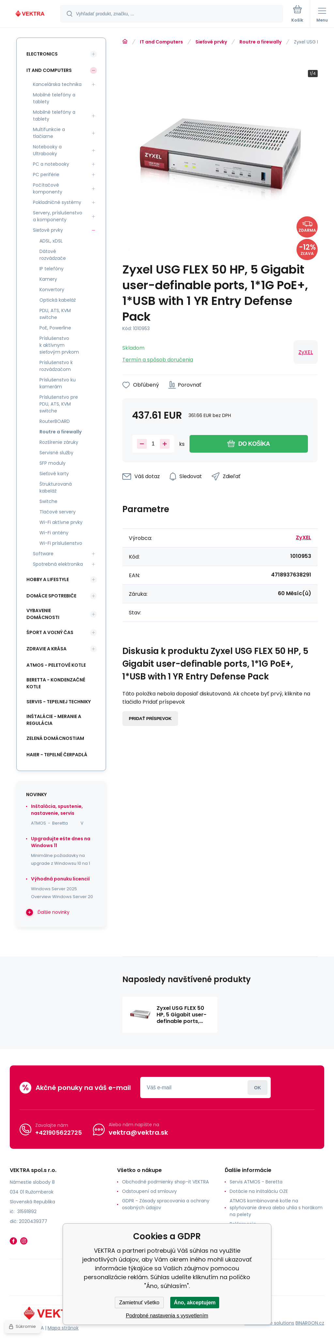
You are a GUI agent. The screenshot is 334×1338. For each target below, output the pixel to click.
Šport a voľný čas (49, 632)
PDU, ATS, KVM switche (55, 314)
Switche (48, 501)
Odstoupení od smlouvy (149, 1191)
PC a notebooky (51, 164)
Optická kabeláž (57, 300)
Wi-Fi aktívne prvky (61, 522)
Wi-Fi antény (53, 532)
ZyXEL (305, 352)
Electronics (42, 54)
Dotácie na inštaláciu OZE (259, 1191)
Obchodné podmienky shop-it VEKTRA (165, 1182)
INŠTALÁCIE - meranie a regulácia (53, 720)
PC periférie (46, 174)
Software (43, 553)
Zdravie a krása (46, 648)
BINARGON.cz (310, 1323)
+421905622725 (58, 1133)
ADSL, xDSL (51, 241)
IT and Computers (161, 42)
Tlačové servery (57, 512)
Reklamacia (243, 1224)
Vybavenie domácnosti (42, 614)
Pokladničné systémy (57, 202)
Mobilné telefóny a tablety (54, 98)
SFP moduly (52, 463)
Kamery (48, 279)
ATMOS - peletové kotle (56, 665)
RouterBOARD (54, 421)
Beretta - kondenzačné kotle (55, 683)
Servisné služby (56, 452)
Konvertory (51, 289)
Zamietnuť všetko (139, 1302)
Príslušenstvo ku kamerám (57, 383)
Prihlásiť (257, 1087)
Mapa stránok (63, 1328)
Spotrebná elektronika (58, 564)
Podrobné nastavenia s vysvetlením (167, 1315)
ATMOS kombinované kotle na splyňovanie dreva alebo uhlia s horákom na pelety (276, 1207)
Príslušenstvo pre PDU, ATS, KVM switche (58, 404)
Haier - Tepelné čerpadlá (56, 754)
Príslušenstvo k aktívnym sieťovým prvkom (59, 345)
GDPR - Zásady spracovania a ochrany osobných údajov (165, 1204)
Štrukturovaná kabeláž (55, 487)
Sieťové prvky (211, 42)
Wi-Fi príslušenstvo (60, 543)
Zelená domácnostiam (55, 738)
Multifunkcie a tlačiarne (49, 133)
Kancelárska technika (57, 84)
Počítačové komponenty (47, 188)
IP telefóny (51, 268)
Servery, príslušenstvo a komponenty (57, 216)
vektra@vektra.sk (138, 1132)
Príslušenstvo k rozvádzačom (56, 366)
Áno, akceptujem (195, 1302)
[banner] (30, 14)
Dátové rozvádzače (52, 254)
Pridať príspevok (150, 718)
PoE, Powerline (55, 328)
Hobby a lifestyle (47, 579)
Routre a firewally (260, 42)
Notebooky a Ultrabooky (47, 150)
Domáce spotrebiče (51, 596)
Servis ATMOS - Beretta (256, 1182)
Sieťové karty (54, 473)
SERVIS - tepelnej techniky (58, 701)
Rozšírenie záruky (58, 442)
